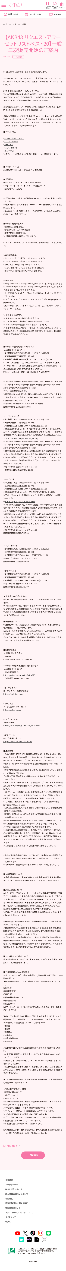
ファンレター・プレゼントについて (19, 1212)
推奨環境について (12, 1208)
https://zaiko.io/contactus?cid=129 (19, 675)
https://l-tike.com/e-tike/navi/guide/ (22, 438)
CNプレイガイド (11, 147)
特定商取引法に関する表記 (16, 1203)
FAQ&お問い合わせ (13, 1189)
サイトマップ (10, 1217)
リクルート (9, 1222)
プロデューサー (11, 1184)
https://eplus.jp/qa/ (12, 710)
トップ (3, 24)
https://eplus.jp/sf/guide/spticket (20, 501)
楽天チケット (9, 151)
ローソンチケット (11, 141)
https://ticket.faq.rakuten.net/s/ (17, 741)
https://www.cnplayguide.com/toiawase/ (21, 725)
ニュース (11, 24)
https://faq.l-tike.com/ (13, 694)
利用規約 (9, 1198)
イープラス (8, 144)
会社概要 (9, 1180)
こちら (24, 391)
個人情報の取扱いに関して (16, 1194)
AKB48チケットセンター (14, 138)
